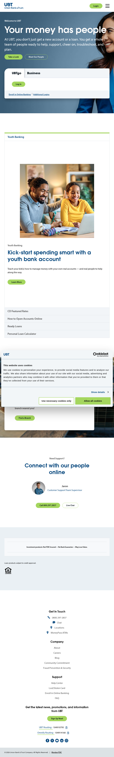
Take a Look (13, 57)
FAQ (57, 698)
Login (96, 6)
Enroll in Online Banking (20, 94)
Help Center (57, 683)
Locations (59, 627)
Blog (57, 657)
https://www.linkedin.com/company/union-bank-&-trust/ (62, 740)
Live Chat (70, 505)
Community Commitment (57, 663)
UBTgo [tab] (16, 73)
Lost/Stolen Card (57, 688)
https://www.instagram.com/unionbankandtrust (66, 740)
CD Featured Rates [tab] (18, 311)
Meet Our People (36, 57)
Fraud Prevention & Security (57, 668)
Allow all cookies (93, 401)
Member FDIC (57, 752)
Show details (98, 392)
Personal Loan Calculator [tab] (22, 333)
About (57, 647)
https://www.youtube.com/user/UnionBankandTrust (57, 740)
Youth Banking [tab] (16, 137)
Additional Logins (41, 94)
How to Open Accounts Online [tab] (25, 318)
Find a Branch (25, 418)
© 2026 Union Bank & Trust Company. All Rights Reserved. (26, 752)
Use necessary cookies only (56, 401)
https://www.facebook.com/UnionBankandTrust (47, 740)
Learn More (16, 282)
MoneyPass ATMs (59, 632)
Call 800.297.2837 (48, 505)
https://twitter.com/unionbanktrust (52, 740)
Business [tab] (33, 73)
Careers (57, 652)
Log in (18, 84)
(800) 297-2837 (59, 617)
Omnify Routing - (45, 732)
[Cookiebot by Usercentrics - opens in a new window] (98, 354)
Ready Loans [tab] (15, 326)
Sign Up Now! (57, 718)
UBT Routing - (46, 727)
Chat (59, 622)
